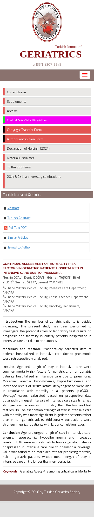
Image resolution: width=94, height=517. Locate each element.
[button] (13, 207)
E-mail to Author (19, 247)
